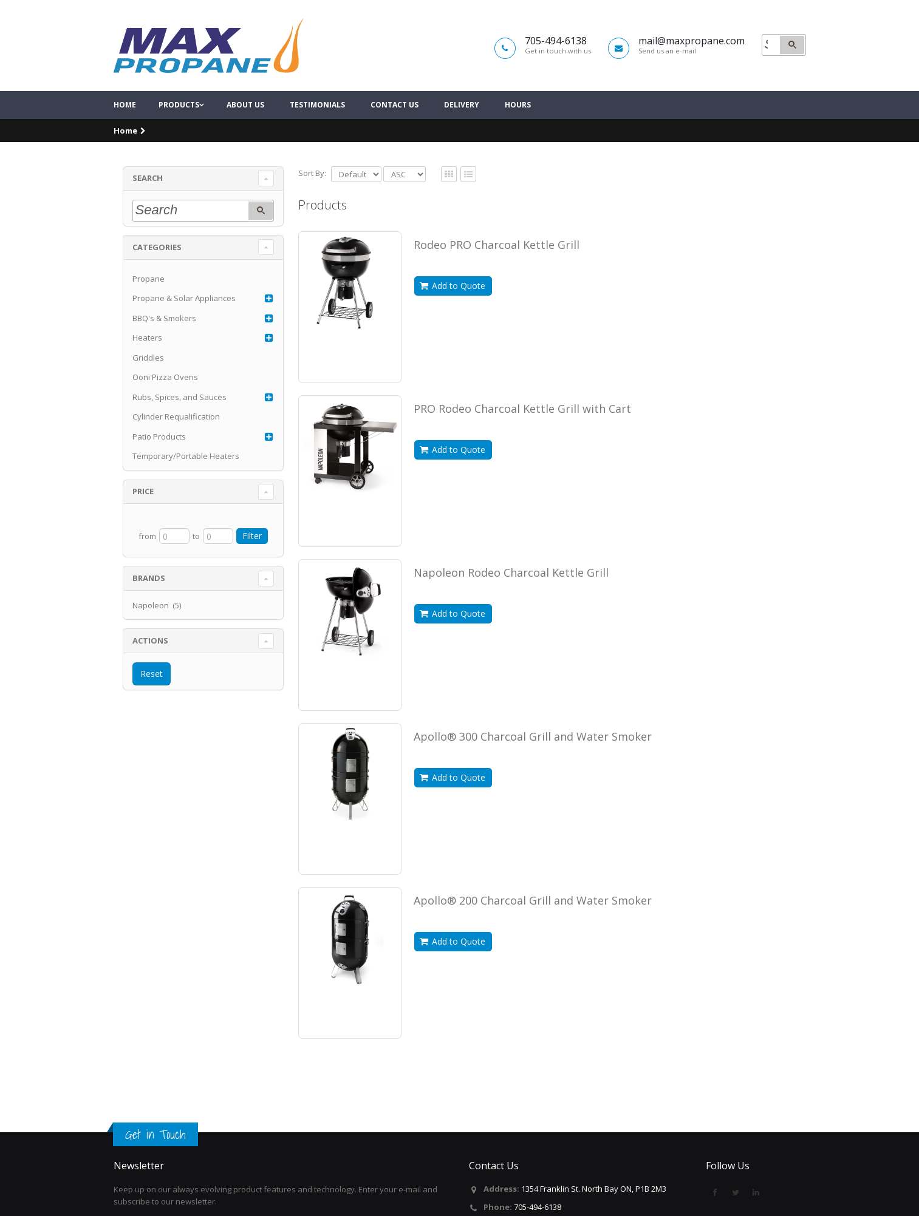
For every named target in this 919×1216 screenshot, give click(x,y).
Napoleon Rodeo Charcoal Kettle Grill (511, 594)
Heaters (147, 360)
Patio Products (159, 458)
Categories (157, 268)
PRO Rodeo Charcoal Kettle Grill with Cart (522, 430)
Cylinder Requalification (176, 438)
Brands (148, 599)
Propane (148, 300)
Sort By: (312, 194)
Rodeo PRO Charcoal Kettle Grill (496, 266)
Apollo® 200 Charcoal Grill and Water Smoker (533, 922)
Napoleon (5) (156, 627)
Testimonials (317, 127)
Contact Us (395, 127)
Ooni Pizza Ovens (165, 399)
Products (179, 127)
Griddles (148, 379)
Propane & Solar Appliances (184, 320)
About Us (245, 127)
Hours (518, 127)
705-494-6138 (537, 1206)
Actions (150, 662)
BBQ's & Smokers (164, 340)
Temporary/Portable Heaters (185, 478)
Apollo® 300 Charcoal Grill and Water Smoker (533, 758)
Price (143, 513)
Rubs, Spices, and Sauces (179, 418)
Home (125, 127)
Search (147, 200)
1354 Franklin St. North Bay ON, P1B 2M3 (593, 1188)
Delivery (461, 127)
